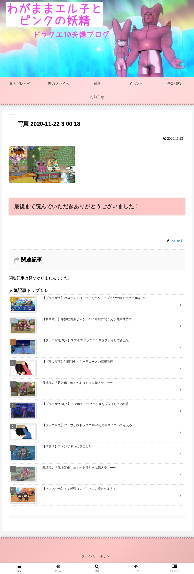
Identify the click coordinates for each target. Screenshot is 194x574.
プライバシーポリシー (97, 556)
